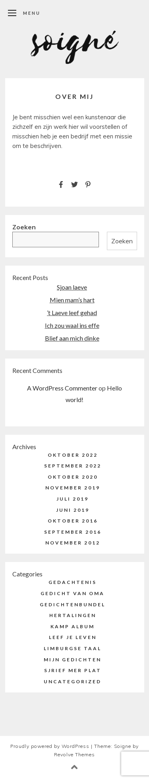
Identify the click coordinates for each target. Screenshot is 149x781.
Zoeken (24, 227)
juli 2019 (72, 499)
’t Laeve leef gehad (72, 312)
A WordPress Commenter (62, 388)
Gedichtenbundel (72, 604)
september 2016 (72, 532)
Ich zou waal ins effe (72, 325)
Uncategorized (72, 681)
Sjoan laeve (72, 287)
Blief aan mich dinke (72, 338)
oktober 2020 (73, 477)
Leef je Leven (73, 637)
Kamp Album (72, 626)
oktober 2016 (73, 521)
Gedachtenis (72, 582)
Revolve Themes (74, 754)
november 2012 (72, 543)
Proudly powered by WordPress (49, 746)
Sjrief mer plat (72, 670)
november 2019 (72, 488)
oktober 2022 (73, 455)
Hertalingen (72, 615)
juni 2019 (72, 510)
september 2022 (72, 466)
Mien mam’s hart (72, 300)
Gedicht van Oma (72, 593)
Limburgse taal (72, 648)
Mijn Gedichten (72, 660)
